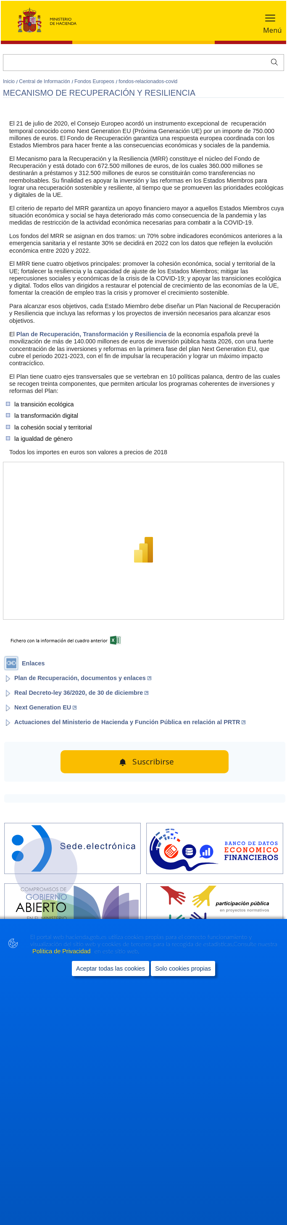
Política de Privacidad (62, 951)
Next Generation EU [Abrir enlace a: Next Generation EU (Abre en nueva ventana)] (45, 707)
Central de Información (45, 81)
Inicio (9, 81)
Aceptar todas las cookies (110, 968)
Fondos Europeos (95, 81)
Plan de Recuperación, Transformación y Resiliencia (91, 334)
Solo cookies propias (183, 968)
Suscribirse (153, 761)
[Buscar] (143, 62)
